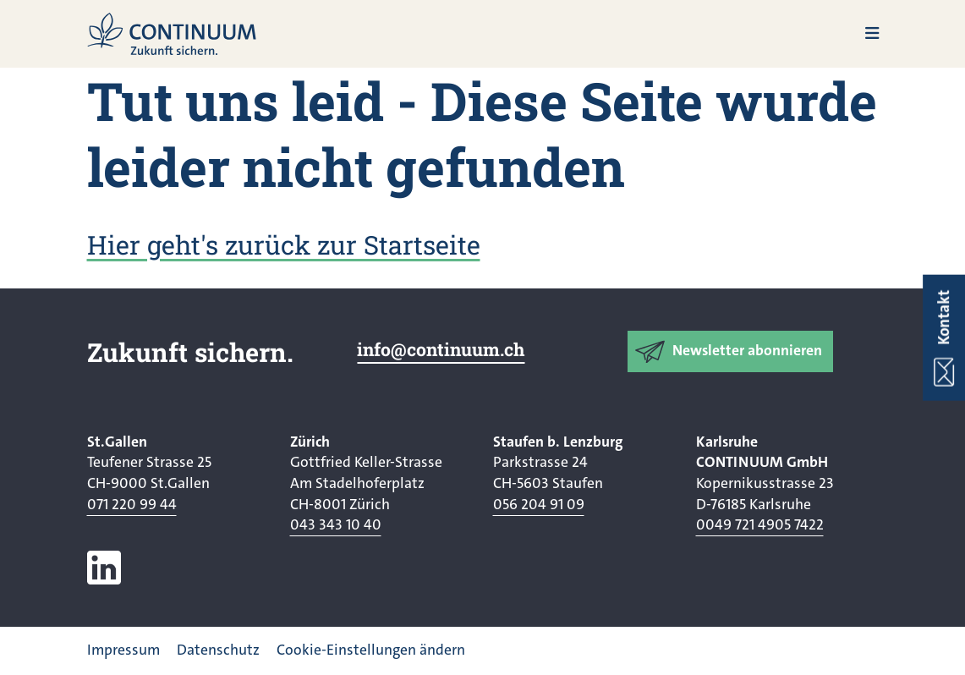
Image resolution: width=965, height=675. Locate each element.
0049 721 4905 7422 (760, 525)
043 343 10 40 (335, 525)
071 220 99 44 (132, 504)
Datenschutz (218, 650)
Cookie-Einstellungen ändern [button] (371, 650)
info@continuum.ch (440, 349)
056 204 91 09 (538, 504)
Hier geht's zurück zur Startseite (283, 244)
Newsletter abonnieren (747, 350)
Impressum (123, 650)
